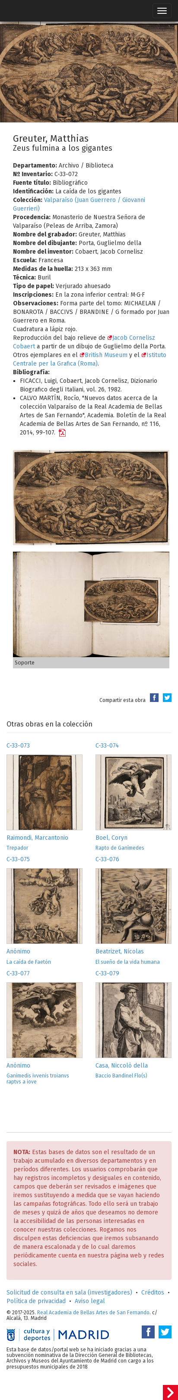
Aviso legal (90, 1301)
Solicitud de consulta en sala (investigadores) (69, 1292)
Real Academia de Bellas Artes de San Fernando (93, 1313)
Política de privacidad (36, 1301)
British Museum (103, 355)
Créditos (152, 1292)
